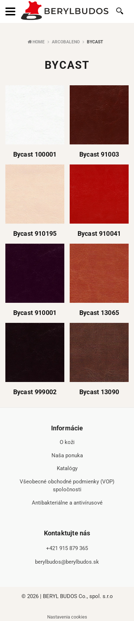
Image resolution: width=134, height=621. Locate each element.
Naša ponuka (67, 455)
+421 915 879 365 (67, 548)
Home (39, 41)
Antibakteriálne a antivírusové (67, 503)
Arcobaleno (66, 41)
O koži (67, 442)
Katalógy (67, 468)
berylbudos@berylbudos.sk (67, 562)
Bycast (95, 41)
